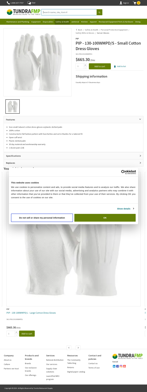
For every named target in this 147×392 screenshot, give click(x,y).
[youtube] (124, 366)
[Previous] (69, 348)
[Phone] (8, 3)
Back (80, 29)
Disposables (48, 21)
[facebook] (117, 366)
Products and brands (32, 357)
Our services (51, 364)
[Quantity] (80, 66)
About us (7, 360)
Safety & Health (62, 21)
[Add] (85, 65)
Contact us (93, 363)
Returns (70, 367)
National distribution (54, 360)
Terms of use (94, 367)
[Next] (78, 348)
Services (50, 355)
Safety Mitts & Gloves (85, 33)
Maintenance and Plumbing (17, 21)
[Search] (99, 13)
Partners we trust (11, 368)
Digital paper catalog (76, 371)
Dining (138, 21)
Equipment (36, 21)
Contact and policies (94, 357)
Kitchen (84, 21)
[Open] (140, 156)
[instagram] (121, 366)
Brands (28, 363)
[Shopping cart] (134, 3)
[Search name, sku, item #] (69, 12)
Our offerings (30, 375)
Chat (31, 2)
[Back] (77, 30)
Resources (72, 355)
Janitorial (75, 21)
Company (9, 355)
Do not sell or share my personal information (42, 217)
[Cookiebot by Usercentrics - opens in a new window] (123, 172)
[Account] (121, 3)
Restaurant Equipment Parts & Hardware (116, 21)
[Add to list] (115, 66)
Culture (7, 364)
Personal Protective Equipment (114, 29)
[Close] (140, 119)
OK (105, 217)
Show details (123, 208)
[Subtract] (85, 68)
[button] (136, 3)
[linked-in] (114, 366)
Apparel (93, 21)
